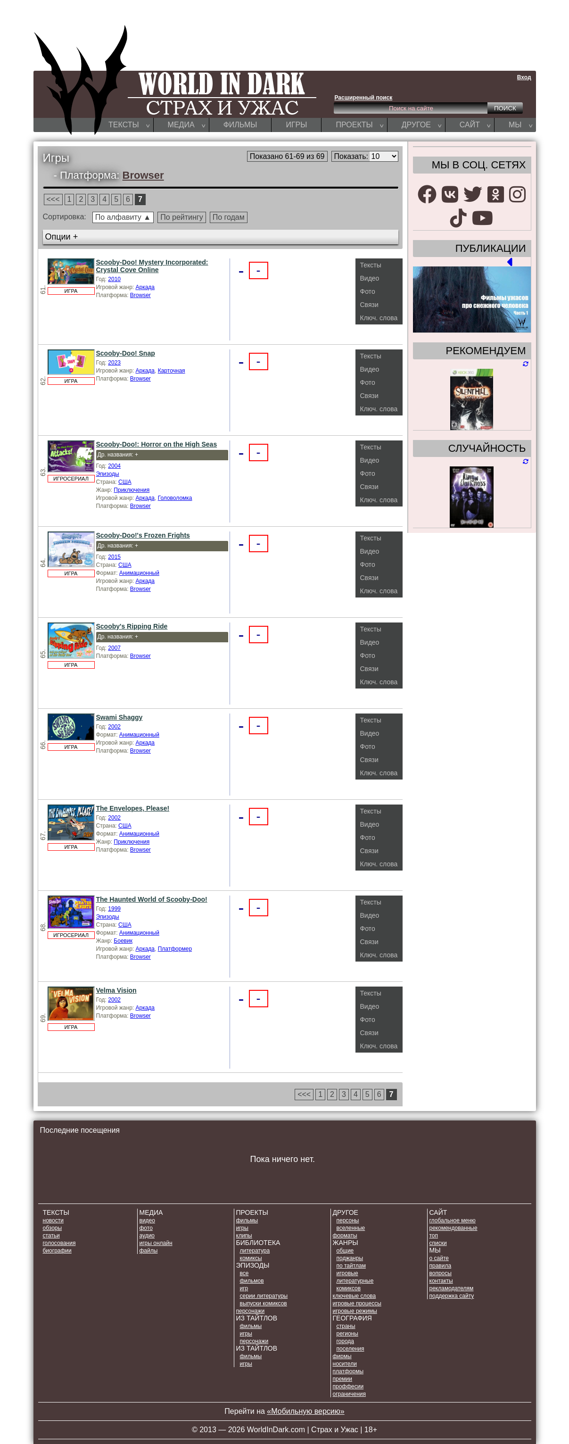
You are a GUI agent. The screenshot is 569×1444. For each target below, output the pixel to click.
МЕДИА (187, 124)
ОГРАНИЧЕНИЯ (349, 1394)
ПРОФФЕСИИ (348, 1386)
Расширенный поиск (364, 97)
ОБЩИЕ (345, 1250)
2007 (114, 648)
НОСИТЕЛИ (345, 1364)
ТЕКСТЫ (129, 124)
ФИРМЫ (342, 1356)
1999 (114, 908)
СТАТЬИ (51, 1235)
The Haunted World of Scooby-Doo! (151, 899)
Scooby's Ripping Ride (132, 626)
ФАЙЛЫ (149, 1250)
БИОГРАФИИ (57, 1250)
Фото (367, 291)
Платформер (175, 949)
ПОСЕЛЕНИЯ (350, 1348)
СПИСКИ (438, 1243)
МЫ (521, 124)
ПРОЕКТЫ (359, 124)
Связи (369, 304)
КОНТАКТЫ (441, 1281)
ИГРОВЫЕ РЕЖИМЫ (355, 1311)
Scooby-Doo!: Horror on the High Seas (156, 444)
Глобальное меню (452, 1220)
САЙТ (475, 124)
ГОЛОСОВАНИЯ (59, 1243)
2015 (114, 557)
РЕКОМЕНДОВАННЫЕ (453, 1228)
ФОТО (146, 1228)
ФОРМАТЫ (345, 1235)
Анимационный (139, 573)
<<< (53, 199)
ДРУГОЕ (422, 124)
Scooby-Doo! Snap (125, 353)
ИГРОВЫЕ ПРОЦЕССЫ (357, 1303)
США (125, 482)
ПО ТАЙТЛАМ (351, 1265)
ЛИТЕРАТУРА (255, 1250)
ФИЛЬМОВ (252, 1281)
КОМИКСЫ (251, 1258)
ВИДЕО (147, 1220)
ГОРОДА (346, 1341)
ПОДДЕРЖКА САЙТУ (451, 1296)
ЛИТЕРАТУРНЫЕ (355, 1281)
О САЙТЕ (439, 1258)
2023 (114, 362)
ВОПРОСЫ (440, 1273)
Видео (369, 278)
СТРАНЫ (346, 1326)
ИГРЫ (296, 125)
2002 (114, 726)
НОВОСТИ (53, 1220)
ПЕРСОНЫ (348, 1220)
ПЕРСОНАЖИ (250, 1311)
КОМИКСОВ (349, 1288)
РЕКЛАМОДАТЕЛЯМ (451, 1288)
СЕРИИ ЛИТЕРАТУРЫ (264, 1296)
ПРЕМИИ (343, 1379)
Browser (143, 175)
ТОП (433, 1235)
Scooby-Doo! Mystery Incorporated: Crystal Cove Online (152, 266)
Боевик (123, 941)
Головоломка (175, 498)
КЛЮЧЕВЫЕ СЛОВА (354, 1296)
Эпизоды (107, 474)
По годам (229, 217)
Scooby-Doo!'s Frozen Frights (143, 535)
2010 (114, 279)
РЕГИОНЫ (347, 1333)
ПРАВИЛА (440, 1265)
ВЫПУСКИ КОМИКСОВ (263, 1303)
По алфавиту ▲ (123, 217)
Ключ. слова (379, 318)
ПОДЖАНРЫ (350, 1258)
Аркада (145, 287)
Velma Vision (116, 990)
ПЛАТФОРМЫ (348, 1371)
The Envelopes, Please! (133, 808)
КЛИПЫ (244, 1235)
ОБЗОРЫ (52, 1228)
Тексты (370, 265)
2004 (114, 466)
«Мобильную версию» (305, 1411)
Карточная (171, 370)
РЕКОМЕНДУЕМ (485, 351)
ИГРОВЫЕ (347, 1273)
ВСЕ (244, 1273)
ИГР (244, 1288)
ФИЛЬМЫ (240, 125)
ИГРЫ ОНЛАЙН (156, 1243)
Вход (524, 77)
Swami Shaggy (119, 717)
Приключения (131, 490)
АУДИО (147, 1235)
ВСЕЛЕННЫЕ (351, 1228)
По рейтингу (181, 217)
